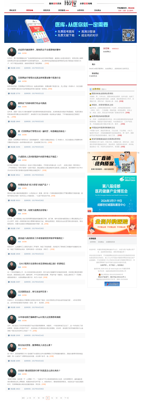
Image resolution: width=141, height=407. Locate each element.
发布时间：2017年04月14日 (34, 307)
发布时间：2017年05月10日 (34, 121)
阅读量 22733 (14, 93)
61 (52, 398)
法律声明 (103, 265)
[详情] (47, 63)
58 (38, 398)
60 (47, 398)
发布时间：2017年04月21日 (34, 254)
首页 (23, 398)
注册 (124, 10)
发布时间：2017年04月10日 (34, 361)
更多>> (103, 89)
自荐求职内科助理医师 (101, 116)
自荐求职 (80, 10)
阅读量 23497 (14, 282)
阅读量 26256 (14, 147)
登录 (119, 10)
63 (61, 398)
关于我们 (112, 265)
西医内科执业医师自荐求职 (102, 93)
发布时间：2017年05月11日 (34, 93)
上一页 (29, 398)
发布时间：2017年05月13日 (34, 68)
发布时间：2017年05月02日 (34, 175)
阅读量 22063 (14, 68)
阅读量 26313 (14, 200)
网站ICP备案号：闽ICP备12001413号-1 (112, 277)
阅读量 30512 (14, 175)
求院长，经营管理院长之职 (102, 105)
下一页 (67, 398)
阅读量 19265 (14, 307)
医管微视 (63, 10)
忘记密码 (130, 10)
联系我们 (121, 265)
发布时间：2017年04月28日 (34, 200)
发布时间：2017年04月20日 (34, 282)
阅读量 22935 (14, 335)
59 (43, 398)
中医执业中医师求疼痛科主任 (103, 128)
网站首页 (12, 10)
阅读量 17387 (14, 228)
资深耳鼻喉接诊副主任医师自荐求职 (106, 139)
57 (34, 398)
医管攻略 (29, 10)
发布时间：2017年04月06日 (34, 389)
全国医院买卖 (110, 242)
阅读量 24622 (14, 389)
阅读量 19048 (14, 254)
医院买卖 (46, 10)
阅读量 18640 (14, 121)
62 (56, 398)
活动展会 (97, 10)
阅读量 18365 (14, 361)
